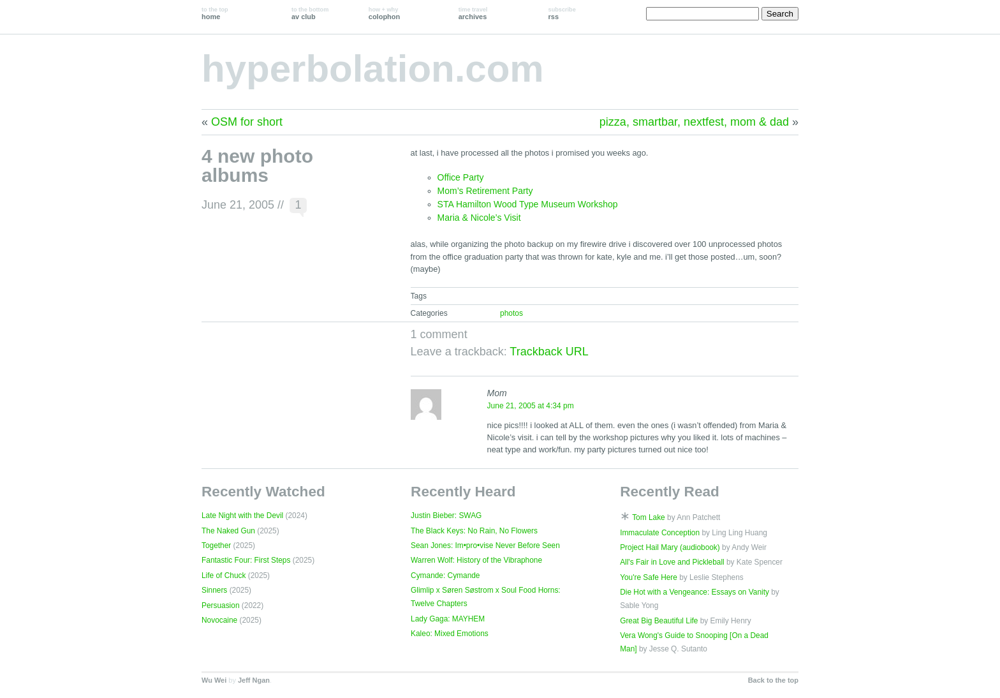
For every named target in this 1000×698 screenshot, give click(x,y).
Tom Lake (648, 517)
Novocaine (219, 620)
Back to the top (773, 680)
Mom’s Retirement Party (485, 191)
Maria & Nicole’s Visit (479, 217)
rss (562, 13)
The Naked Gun (228, 530)
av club (309, 13)
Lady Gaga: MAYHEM (448, 618)
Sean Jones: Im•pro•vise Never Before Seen (485, 545)
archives (473, 13)
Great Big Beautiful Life (659, 620)
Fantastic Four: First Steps (246, 560)
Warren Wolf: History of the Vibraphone (476, 560)
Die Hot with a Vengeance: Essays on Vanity (694, 592)
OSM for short (247, 121)
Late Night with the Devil (242, 515)
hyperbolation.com (373, 68)
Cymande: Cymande (445, 575)
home (215, 13)
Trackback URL (549, 351)
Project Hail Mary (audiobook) (670, 547)
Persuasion (221, 605)
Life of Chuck (224, 575)
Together (216, 545)
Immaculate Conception (660, 532)
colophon (384, 13)
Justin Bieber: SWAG (446, 515)
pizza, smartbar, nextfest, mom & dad (694, 121)
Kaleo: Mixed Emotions (450, 633)
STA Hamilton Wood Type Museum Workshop (528, 204)
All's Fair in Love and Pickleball (672, 562)
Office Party (461, 177)
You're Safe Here (648, 577)
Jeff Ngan (254, 680)
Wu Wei (214, 680)
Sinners (214, 590)
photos (511, 313)
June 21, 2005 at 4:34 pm (530, 405)
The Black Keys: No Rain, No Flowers (474, 530)
